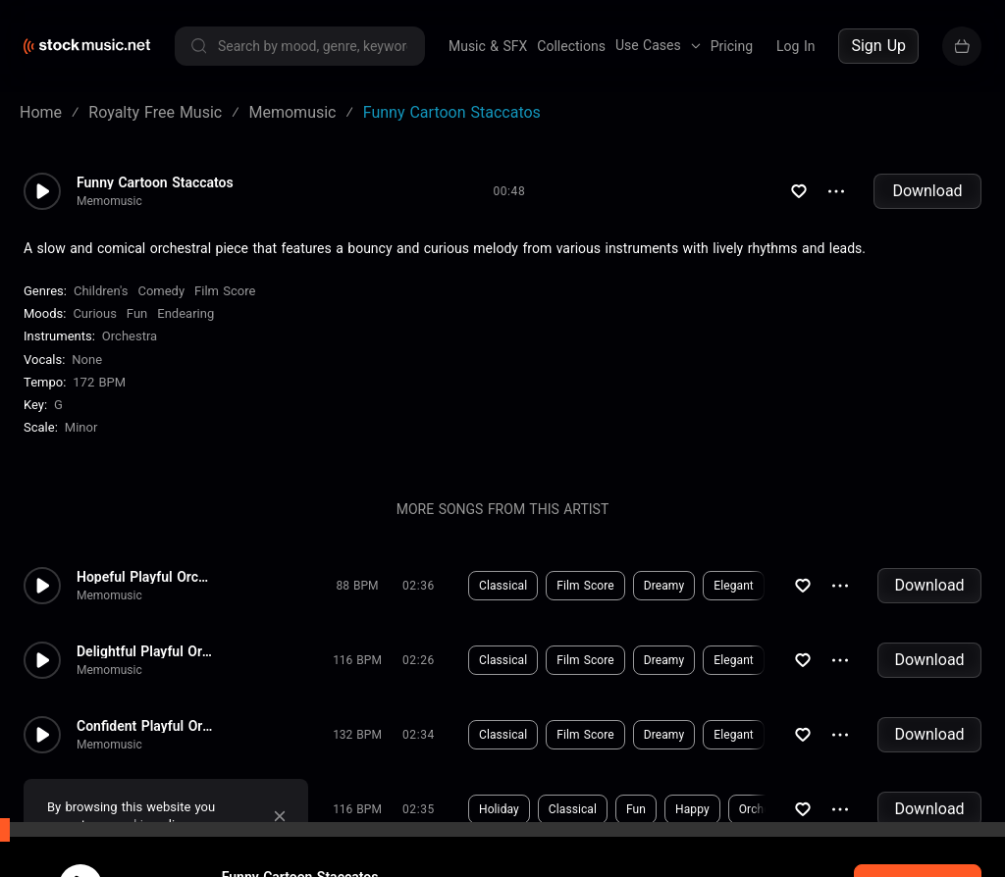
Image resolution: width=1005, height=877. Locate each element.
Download (927, 190)
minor (81, 427)
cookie (131, 824)
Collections (571, 46)
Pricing (732, 46)
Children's (101, 291)
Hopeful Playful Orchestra (145, 577)
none (87, 359)
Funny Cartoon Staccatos (155, 182)
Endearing (185, 313)
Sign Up (878, 45)
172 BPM (99, 382)
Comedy (161, 291)
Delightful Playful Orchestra (145, 651)
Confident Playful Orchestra (145, 726)
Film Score (224, 291)
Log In (795, 46)
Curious (94, 313)
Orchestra (129, 336)
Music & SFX (488, 46)
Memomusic (109, 201)
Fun (137, 313)
